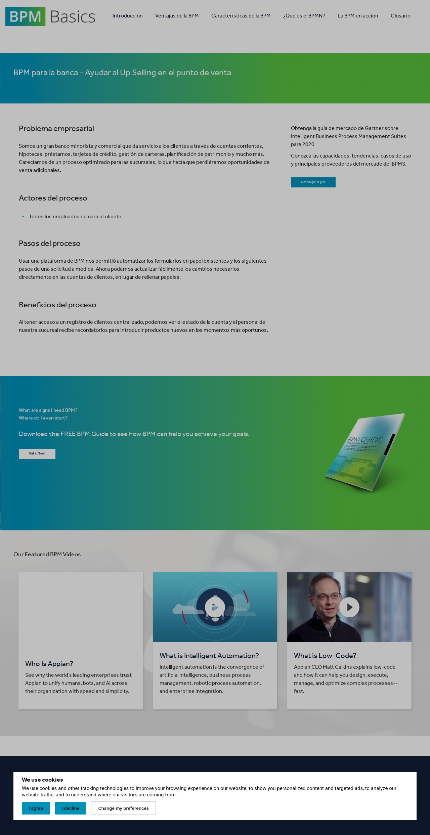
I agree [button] (36, 808)
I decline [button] (70, 808)
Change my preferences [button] (123, 808)
